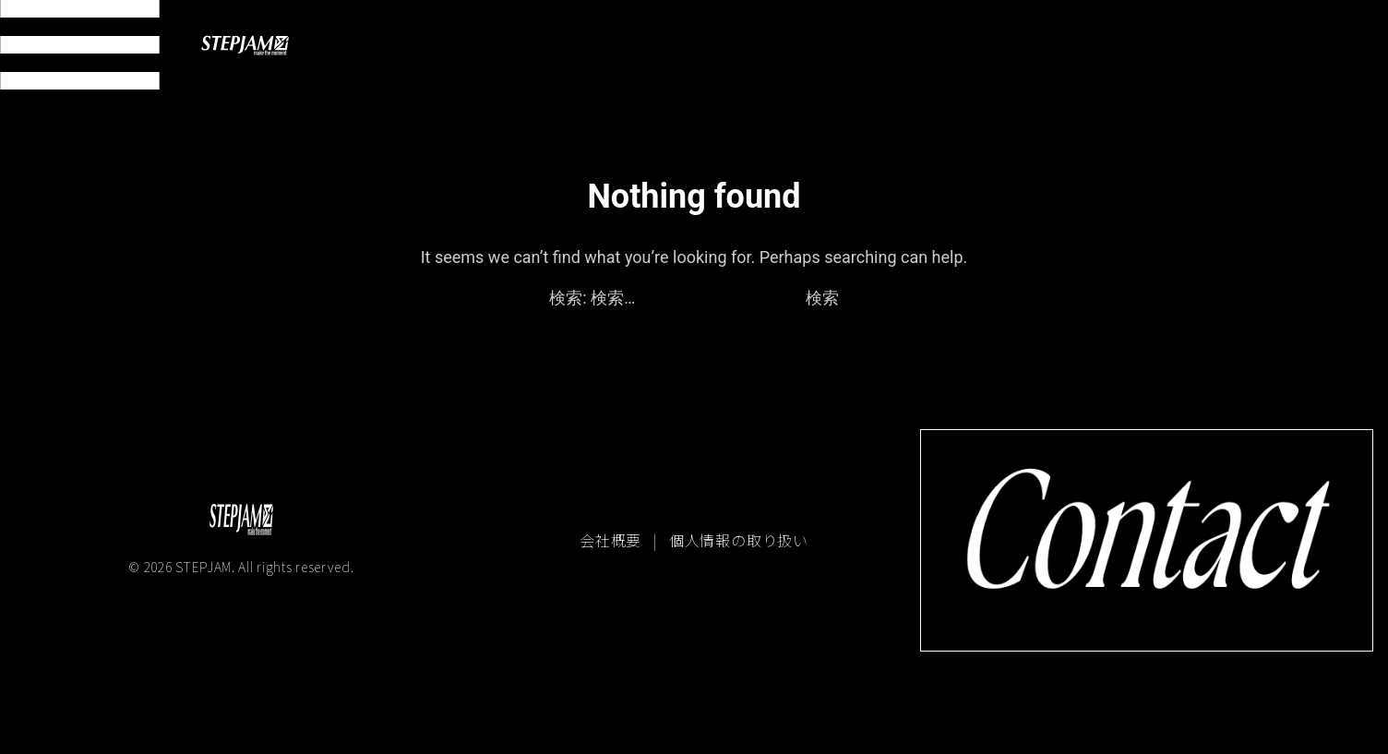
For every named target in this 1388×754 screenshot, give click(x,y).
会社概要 (613, 540)
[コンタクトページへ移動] (1147, 540)
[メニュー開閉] (80, 45)
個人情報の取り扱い (738, 540)
